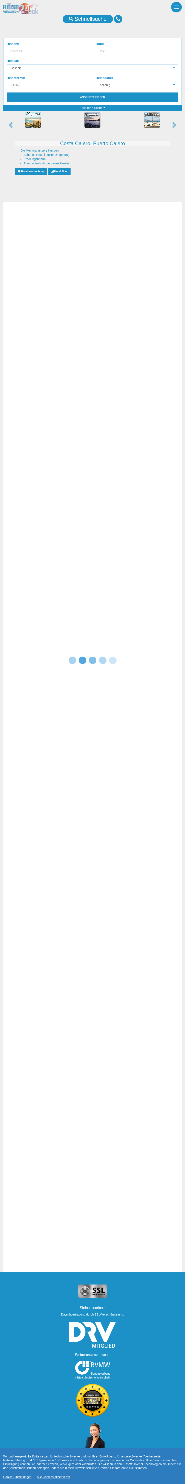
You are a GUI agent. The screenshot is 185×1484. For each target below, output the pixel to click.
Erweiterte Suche (92, 108)
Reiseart (13, 61)
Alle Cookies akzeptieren (53, 1477)
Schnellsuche (88, 19)
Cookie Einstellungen (17, 1477)
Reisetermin (16, 78)
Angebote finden (92, 97)
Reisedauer (104, 78)
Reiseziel (13, 44)
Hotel (100, 44)
